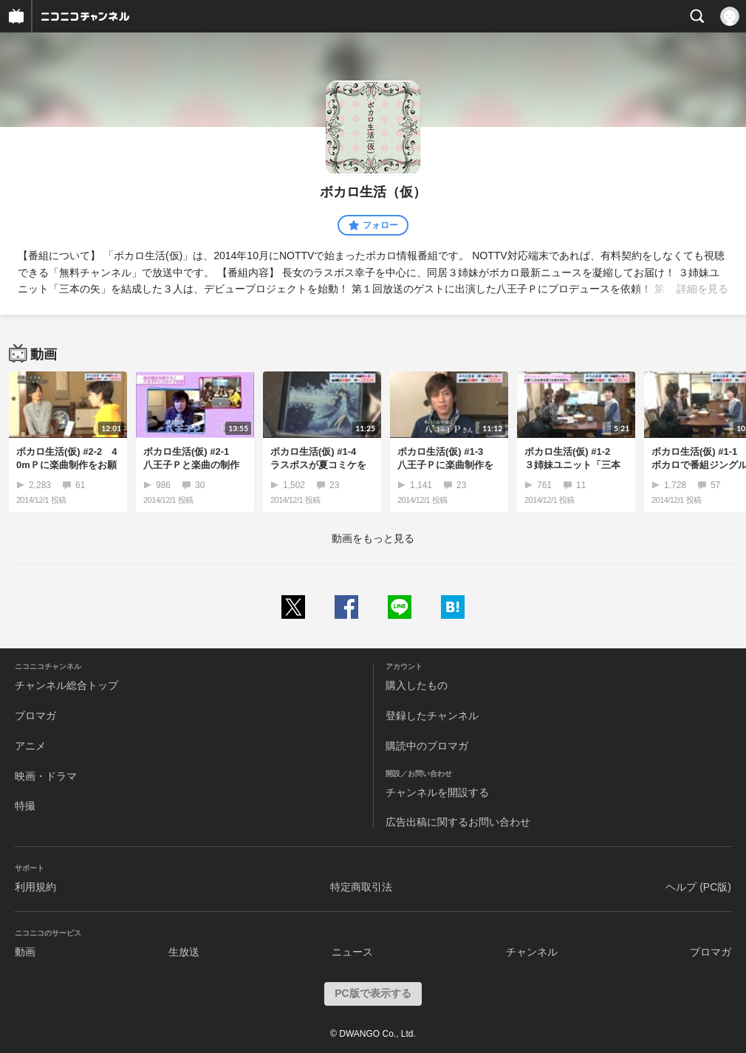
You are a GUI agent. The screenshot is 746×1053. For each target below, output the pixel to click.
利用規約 (35, 887)
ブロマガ (35, 715)
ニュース (352, 952)
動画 (25, 952)
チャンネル (532, 952)
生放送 (183, 952)
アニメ (30, 746)
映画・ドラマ (46, 776)
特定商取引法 (361, 887)
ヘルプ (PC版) (698, 887)
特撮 (25, 806)
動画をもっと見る (373, 538)
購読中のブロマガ (427, 746)
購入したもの (417, 685)
